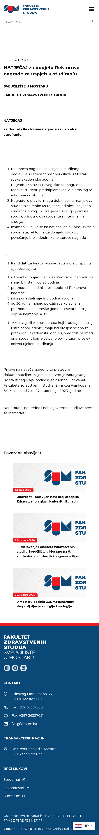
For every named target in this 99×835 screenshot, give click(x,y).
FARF (75, 816)
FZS (27, 820)
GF (55, 816)
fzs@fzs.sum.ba (24, 724)
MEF (34, 820)
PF (40, 820)
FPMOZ (9, 820)
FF (82, 816)
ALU (50, 816)
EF (69, 816)
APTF (62, 816)
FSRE (20, 820)
